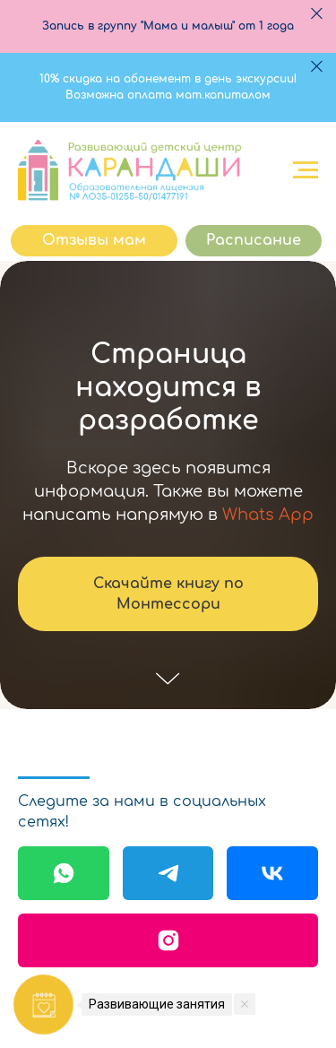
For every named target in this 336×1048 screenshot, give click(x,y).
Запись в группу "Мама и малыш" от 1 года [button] (168, 26)
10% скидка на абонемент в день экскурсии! (168, 79)
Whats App (268, 515)
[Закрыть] (316, 14)
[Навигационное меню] (305, 170)
